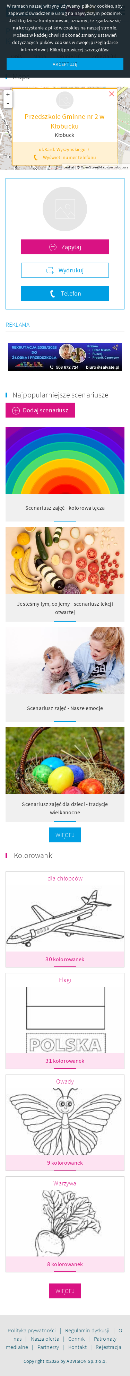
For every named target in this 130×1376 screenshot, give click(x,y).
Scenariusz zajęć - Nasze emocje (65, 707)
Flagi (65, 980)
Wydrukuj (70, 270)
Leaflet (69, 167)
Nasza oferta (45, 1338)
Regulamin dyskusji (88, 1330)
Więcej (65, 835)
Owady (65, 1081)
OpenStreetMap (93, 167)
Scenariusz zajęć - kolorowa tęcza (65, 507)
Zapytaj (70, 247)
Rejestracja (108, 1346)
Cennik (77, 1338)
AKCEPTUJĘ (65, 64)
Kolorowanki (34, 855)
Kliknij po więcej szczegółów (79, 49)
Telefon (70, 293)
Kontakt (78, 1346)
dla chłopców (65, 878)
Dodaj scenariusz (45, 410)
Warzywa (64, 1183)
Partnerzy (48, 1346)
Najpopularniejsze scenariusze (60, 395)
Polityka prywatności (32, 1330)
